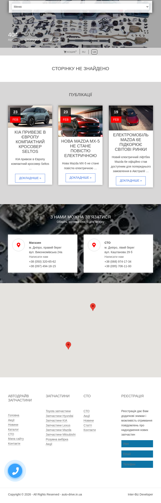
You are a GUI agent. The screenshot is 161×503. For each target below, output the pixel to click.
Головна (14, 40)
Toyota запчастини (58, 411)
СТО (11, 434)
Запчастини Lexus (58, 425)
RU (83, 52)
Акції (11, 420)
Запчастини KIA (56, 420)
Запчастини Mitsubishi (60, 434)
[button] (68, 346)
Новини (13, 424)
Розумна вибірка (57, 439)
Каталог (13, 429)
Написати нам (38, 256)
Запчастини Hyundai (59, 416)
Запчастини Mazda (58, 430)
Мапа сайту (16, 438)
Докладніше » (30, 178)
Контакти (14, 443)
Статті (88, 425)
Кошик (70, 52)
